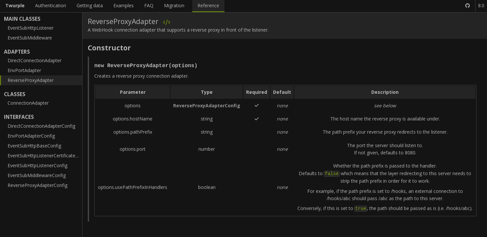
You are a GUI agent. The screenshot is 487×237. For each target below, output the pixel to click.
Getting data (90, 5)
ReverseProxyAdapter (31, 80)
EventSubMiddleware (30, 38)
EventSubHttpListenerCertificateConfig (45, 155)
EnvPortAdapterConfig (31, 136)
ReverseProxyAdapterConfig (37, 185)
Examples (123, 5)
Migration (174, 5)
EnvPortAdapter (24, 70)
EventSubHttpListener (31, 28)
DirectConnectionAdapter (34, 60)
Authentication (50, 5)
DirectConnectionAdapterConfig (41, 126)
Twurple (15, 5)
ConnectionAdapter (28, 103)
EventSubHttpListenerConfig (37, 165)
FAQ (148, 5)
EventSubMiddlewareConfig (37, 175)
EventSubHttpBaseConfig (34, 146)
